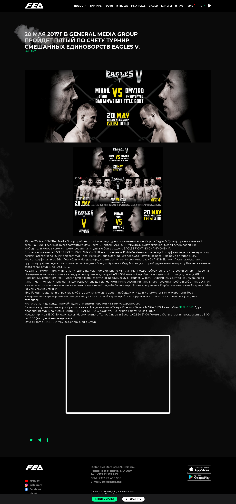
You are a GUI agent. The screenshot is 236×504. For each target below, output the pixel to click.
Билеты (166, 5)
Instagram (36, 485)
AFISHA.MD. (186, 307)
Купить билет (104, 498)
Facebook (35, 489)
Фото (109, 5)
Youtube (35, 480)
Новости (80, 5)
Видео (153, 5)
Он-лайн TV (133, 498)
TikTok (33, 493)
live (190, 5)
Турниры (96, 5)
